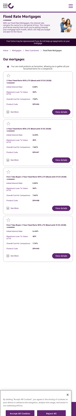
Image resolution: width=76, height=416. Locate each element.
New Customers (32, 50)
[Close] (67, 399)
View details (61, 112)
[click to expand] (13, 112)
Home (5, 50)
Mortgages (16, 50)
